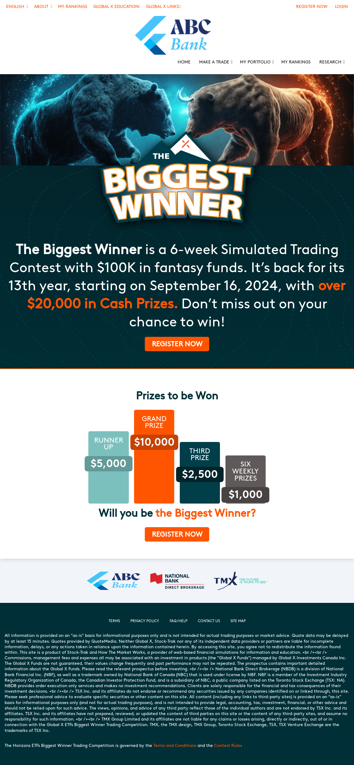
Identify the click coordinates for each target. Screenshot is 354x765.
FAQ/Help (178, 621)
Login (341, 6)
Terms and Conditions (174, 745)
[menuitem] (177, 35)
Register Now (177, 344)
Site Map (238, 621)
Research (330, 62)
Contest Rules (228, 745)
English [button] (17, 6)
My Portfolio (255, 62)
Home (184, 62)
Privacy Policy (144, 621)
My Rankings (72, 6)
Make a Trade (214, 62)
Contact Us (209, 621)
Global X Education (116, 6)
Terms (114, 621)
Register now (177, 534)
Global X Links (163, 6)
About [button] (43, 6)
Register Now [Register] (312, 6)
